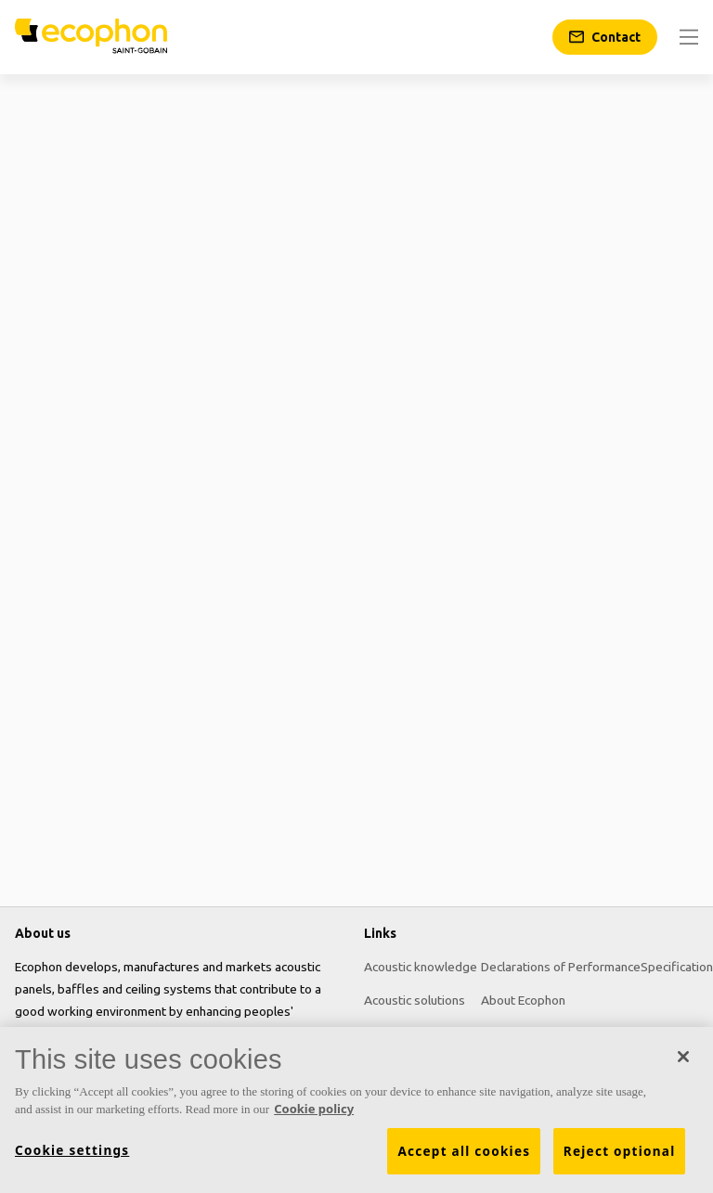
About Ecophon (523, 1000)
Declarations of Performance (561, 966)
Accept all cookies (463, 1151)
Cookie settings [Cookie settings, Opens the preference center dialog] (72, 1150)
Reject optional (620, 1151)
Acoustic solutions (414, 1000)
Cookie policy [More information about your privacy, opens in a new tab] (314, 1108)
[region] (356, 1110)
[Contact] (604, 37)
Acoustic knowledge (420, 966)
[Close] (683, 1056)
